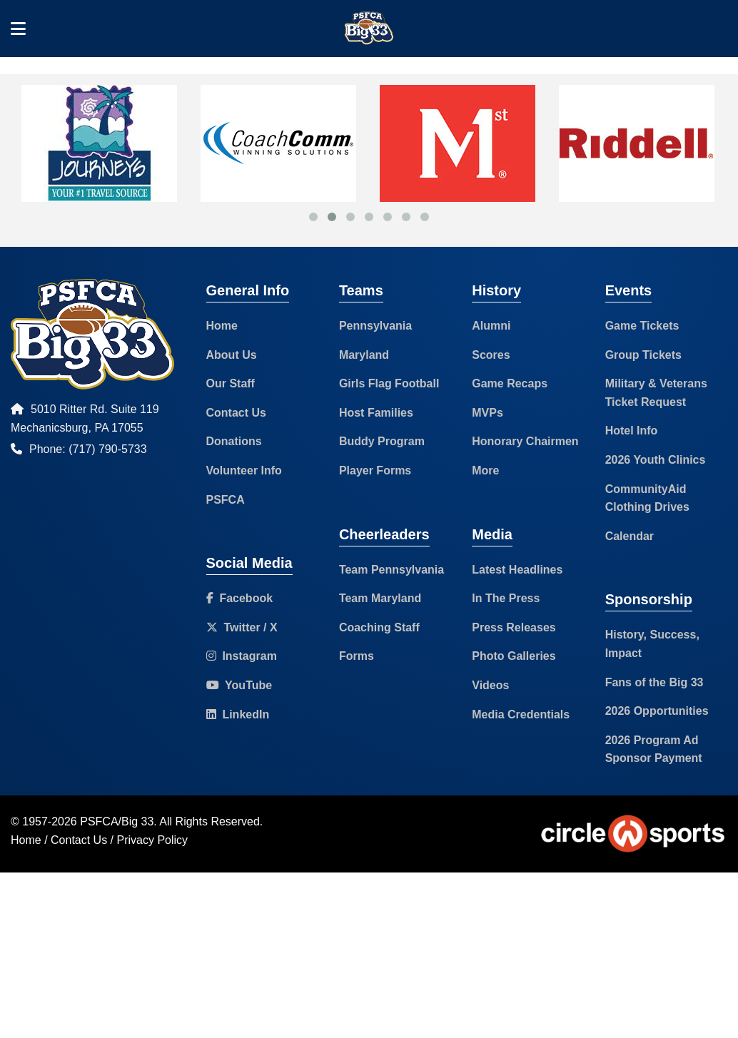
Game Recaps (509, 383)
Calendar (629, 536)
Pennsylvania (375, 326)
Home (222, 326)
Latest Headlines (517, 570)
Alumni (491, 326)
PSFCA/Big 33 (116, 821)
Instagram (241, 656)
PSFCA (225, 500)
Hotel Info (631, 430)
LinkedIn (238, 714)
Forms (356, 656)
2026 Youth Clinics (655, 460)
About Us (231, 355)
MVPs (487, 413)
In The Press (506, 598)
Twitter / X (242, 627)
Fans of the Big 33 (654, 682)
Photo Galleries (513, 656)
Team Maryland (380, 598)
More (485, 470)
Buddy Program (382, 441)
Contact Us (236, 413)
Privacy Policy (152, 840)
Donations (234, 441)
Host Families (376, 413)
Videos (490, 685)
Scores (491, 355)
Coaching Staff (379, 627)
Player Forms (375, 470)
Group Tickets (643, 355)
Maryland (364, 355)
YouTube (239, 685)
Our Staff (230, 383)
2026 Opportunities (657, 711)
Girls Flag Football (389, 383)
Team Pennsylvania (391, 570)
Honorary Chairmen (525, 441)
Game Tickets (642, 326)
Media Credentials (521, 714)
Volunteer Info (244, 470)
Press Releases (513, 627)
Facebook (239, 598)
